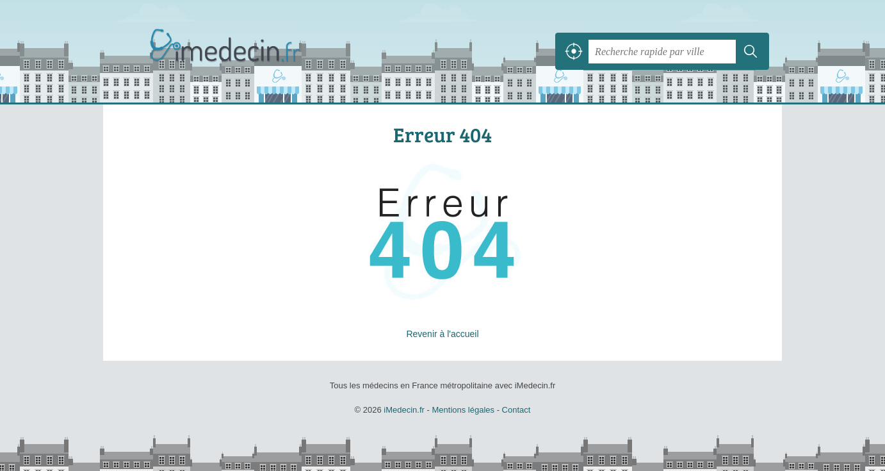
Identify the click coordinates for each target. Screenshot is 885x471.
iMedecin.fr (257, 51)
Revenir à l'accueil (442, 334)
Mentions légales (463, 410)
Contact (516, 410)
